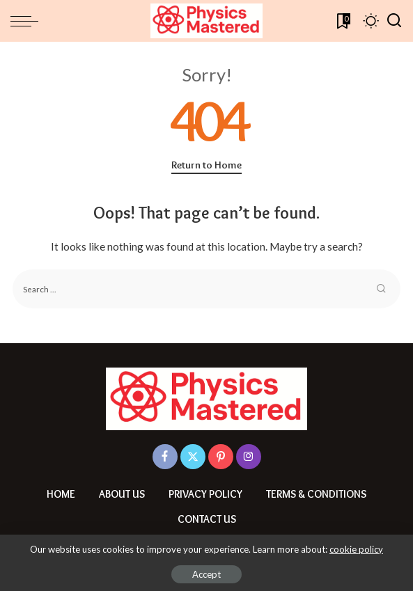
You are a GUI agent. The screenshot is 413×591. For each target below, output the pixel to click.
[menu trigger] (27, 21)
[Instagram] (248, 456)
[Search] (394, 21)
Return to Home (206, 165)
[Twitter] (192, 456)
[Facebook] (165, 456)
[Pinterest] (220, 456)
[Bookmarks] (342, 21)
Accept (206, 574)
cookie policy (356, 549)
